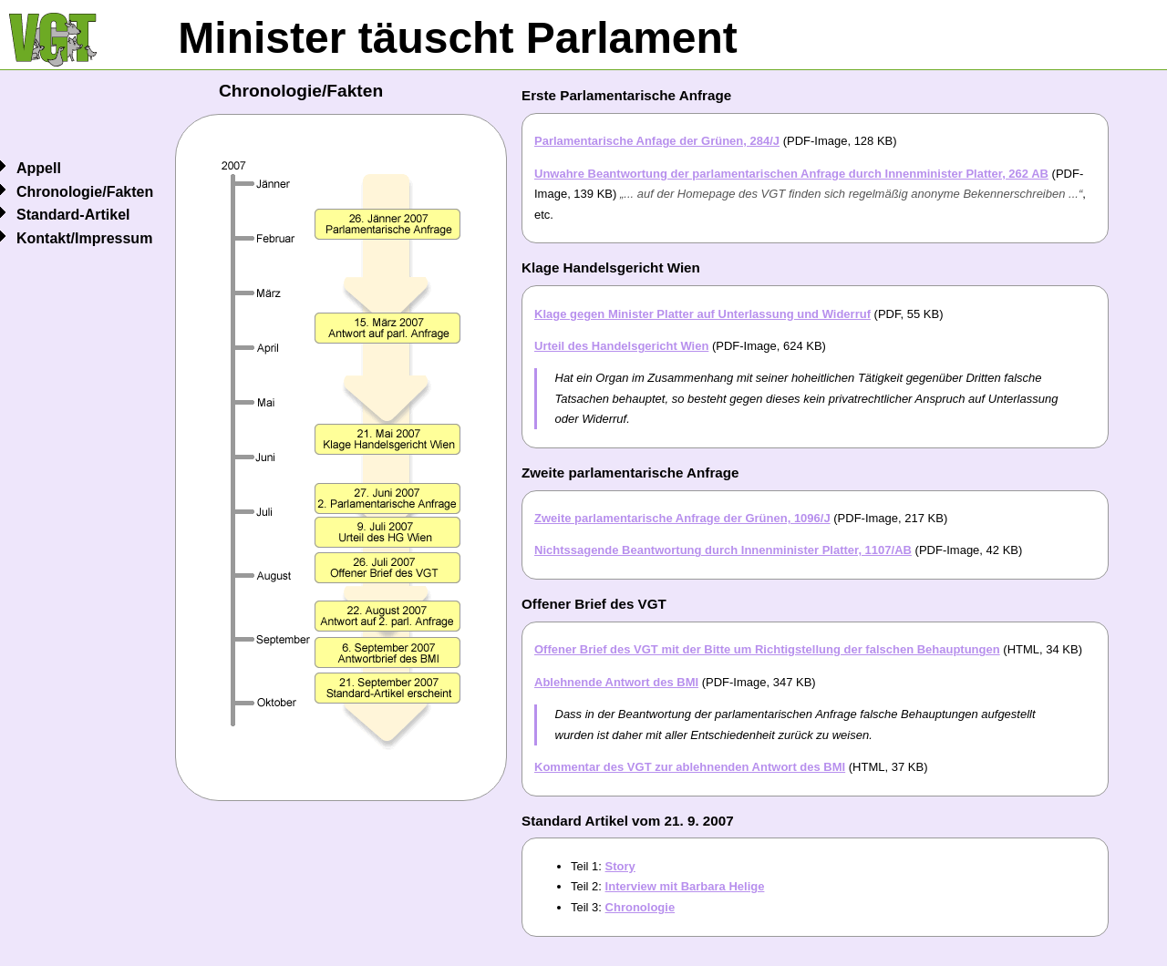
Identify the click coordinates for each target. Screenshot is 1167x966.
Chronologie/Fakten (84, 192)
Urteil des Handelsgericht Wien (621, 346)
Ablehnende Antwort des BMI (616, 682)
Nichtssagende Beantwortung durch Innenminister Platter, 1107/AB (723, 550)
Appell (38, 168)
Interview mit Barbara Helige (685, 886)
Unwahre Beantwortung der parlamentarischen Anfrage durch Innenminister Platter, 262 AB (791, 173)
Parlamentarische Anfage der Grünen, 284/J (657, 141)
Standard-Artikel (72, 214)
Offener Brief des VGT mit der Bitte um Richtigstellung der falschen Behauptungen (767, 649)
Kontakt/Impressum (84, 238)
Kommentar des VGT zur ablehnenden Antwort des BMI (689, 767)
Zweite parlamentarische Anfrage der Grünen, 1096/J (682, 518)
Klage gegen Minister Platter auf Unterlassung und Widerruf (702, 314)
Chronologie (640, 907)
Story (620, 866)
